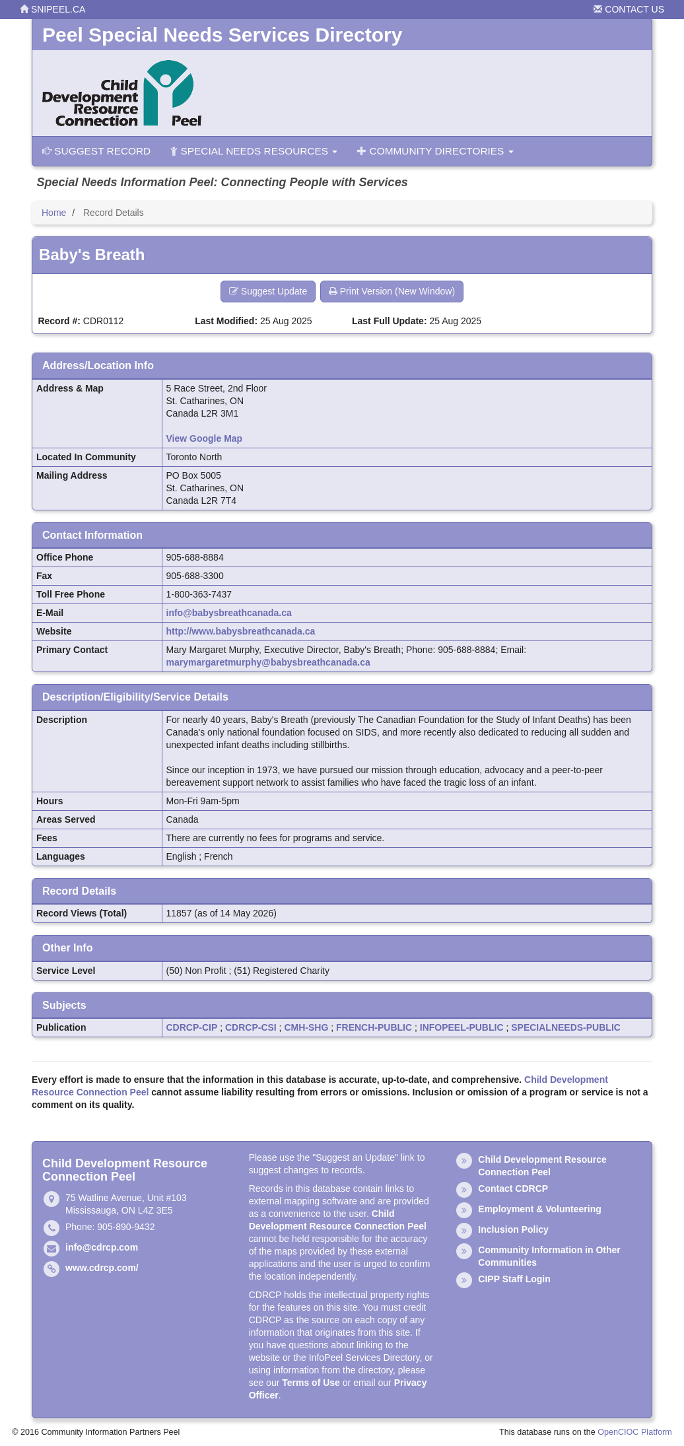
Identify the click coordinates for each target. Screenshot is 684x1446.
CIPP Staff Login (514, 1279)
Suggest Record (96, 150)
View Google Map (204, 438)
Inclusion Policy (513, 1229)
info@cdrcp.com (101, 1247)
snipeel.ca (52, 9)
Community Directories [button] (435, 150)
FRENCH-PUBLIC (374, 1027)
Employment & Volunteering (539, 1209)
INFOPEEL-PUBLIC (462, 1027)
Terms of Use (311, 1382)
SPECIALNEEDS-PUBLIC (566, 1027)
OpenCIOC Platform (635, 1432)
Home (54, 212)
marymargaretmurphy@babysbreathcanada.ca (268, 662)
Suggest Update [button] (268, 291)
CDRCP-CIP (192, 1027)
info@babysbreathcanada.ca (229, 612)
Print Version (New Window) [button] (392, 291)
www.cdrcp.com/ (102, 1267)
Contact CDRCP (513, 1188)
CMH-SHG (306, 1027)
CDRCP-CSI (251, 1027)
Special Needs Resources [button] (253, 150)
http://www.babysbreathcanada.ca (241, 631)
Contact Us (629, 9)
